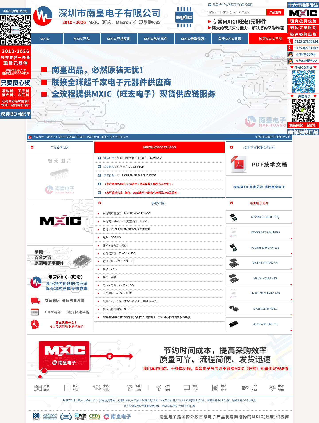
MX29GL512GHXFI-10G (265, 232)
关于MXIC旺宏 (230, 39)
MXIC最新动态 (193, 39)
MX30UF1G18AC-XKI (265, 262)
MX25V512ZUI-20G (265, 278)
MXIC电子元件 (156, 39)
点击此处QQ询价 (306, 54)
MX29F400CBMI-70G (265, 324)
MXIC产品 (82, 39)
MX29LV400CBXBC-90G (265, 293)
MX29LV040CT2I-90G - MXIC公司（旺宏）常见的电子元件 (93, 137)
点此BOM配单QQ (306, 60)
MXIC (50, 137)
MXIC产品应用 (119, 39)
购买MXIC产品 (270, 39)
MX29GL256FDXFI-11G (265, 247)
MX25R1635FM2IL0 (265, 308)
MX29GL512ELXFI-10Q (265, 217)
